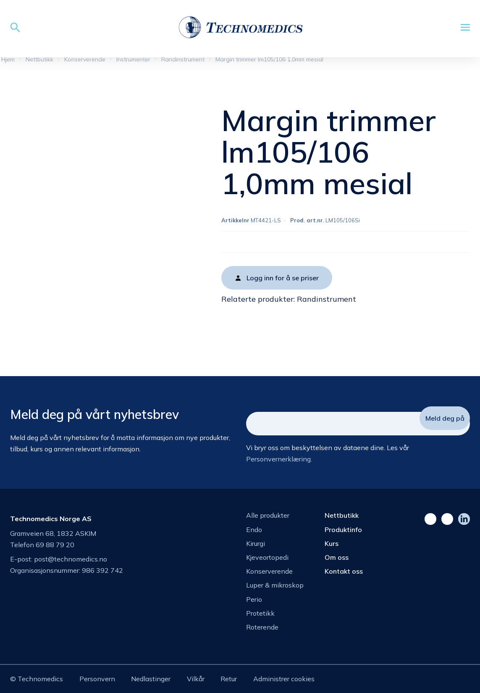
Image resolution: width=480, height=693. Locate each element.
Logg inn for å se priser (283, 278)
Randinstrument (326, 299)
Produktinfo (343, 529)
